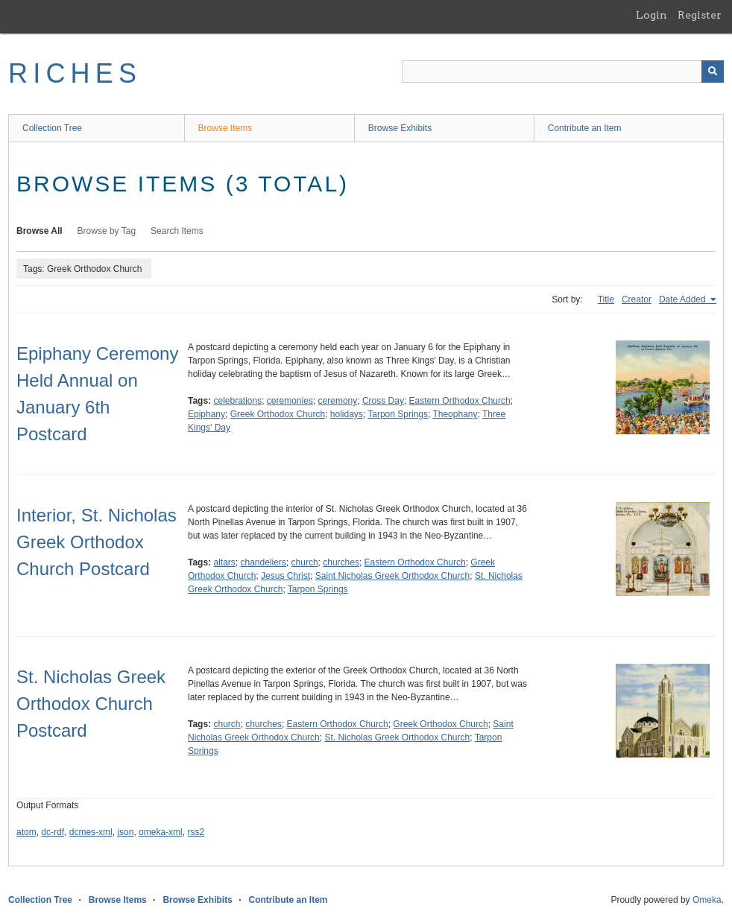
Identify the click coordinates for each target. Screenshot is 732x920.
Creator (636, 299)
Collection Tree (52, 128)
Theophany (454, 414)
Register (700, 15)
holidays (346, 414)
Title (606, 299)
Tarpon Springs (397, 414)
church (304, 562)
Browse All (39, 231)
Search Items (177, 231)
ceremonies (290, 401)
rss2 (195, 832)
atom (26, 832)
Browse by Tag (107, 231)
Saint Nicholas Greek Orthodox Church (392, 576)
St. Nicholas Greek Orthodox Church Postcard (90, 703)
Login (651, 15)
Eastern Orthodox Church (460, 401)
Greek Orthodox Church (277, 414)
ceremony (338, 401)
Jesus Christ (285, 576)
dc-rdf (52, 832)
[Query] (563, 71)
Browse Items (225, 128)
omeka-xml (161, 832)
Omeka (707, 900)
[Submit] (712, 71)
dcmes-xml (91, 832)
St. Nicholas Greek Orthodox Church (397, 737)
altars (224, 562)
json (125, 832)
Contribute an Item (585, 128)
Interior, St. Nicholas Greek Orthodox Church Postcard (96, 542)
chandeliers (262, 562)
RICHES (75, 73)
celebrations (237, 401)
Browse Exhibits (400, 128)
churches (341, 562)
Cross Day (383, 401)
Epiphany (206, 414)
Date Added (683, 299)
